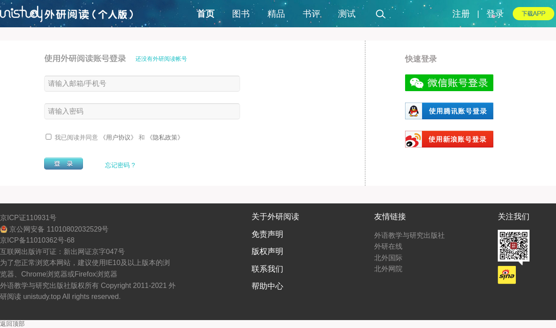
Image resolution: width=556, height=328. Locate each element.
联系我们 (267, 269)
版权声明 (267, 251)
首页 (205, 13)
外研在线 (388, 246)
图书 (241, 13)
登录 (495, 13)
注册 (461, 13)
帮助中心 (267, 286)
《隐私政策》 (165, 137)
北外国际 (388, 258)
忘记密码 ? (120, 165)
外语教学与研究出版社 (409, 235)
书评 (311, 13)
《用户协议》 (119, 137)
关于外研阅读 (275, 216)
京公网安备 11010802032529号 (54, 229)
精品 (276, 13)
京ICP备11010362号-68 (37, 240)
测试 (347, 13)
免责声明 (267, 234)
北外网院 (388, 269)
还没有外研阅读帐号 (161, 58)
